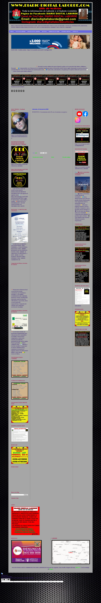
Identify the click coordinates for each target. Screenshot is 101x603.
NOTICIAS (44, 31)
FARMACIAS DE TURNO (54, 31)
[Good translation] (3, 580)
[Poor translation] (8, 580)
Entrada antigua (66, 157)
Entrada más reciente (38, 157)
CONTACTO (75, 31)
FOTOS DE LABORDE (20, 31)
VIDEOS (12, 31)
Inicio (52, 157)
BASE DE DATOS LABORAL (33, 31)
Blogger (51, 569)
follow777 (78, 567)
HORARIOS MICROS (66, 31)
